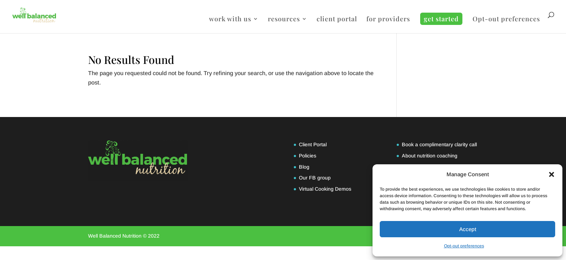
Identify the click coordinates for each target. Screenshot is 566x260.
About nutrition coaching (429, 156)
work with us (230, 19)
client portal (337, 19)
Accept (467, 229)
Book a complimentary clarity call (439, 144)
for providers (388, 19)
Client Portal (313, 144)
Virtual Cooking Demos (325, 189)
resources (284, 19)
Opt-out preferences (464, 245)
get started (441, 18)
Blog (304, 167)
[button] (551, 174)
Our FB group (315, 178)
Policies (307, 156)
